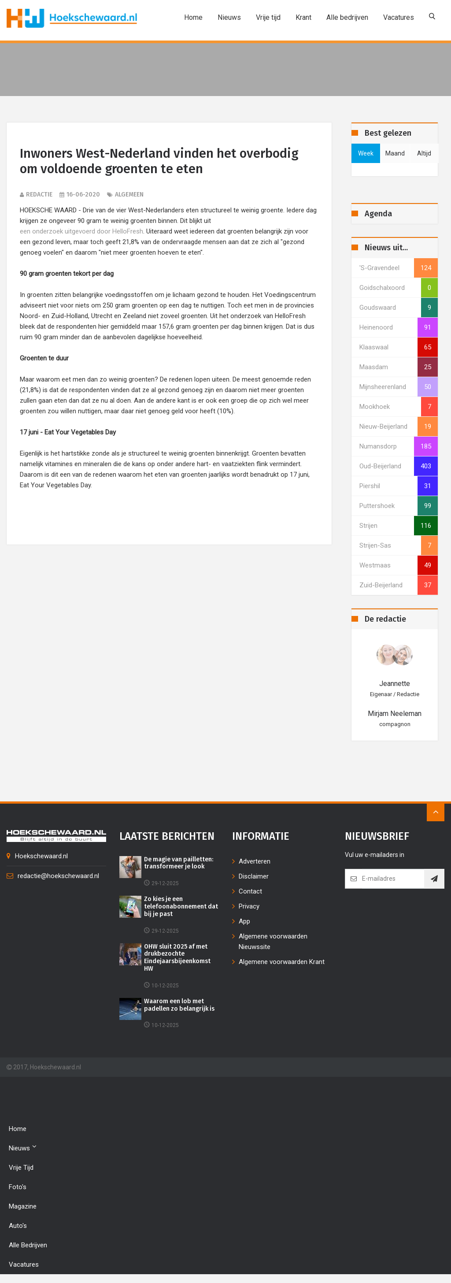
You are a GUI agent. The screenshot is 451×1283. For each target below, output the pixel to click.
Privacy (249, 906)
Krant (303, 17)
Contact (250, 891)
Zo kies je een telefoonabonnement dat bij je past (181, 907)
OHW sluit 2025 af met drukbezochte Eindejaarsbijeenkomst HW (177, 957)
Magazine (23, 1206)
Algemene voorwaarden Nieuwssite (273, 941)
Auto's (18, 1226)
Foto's (17, 1187)
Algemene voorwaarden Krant (282, 962)
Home (193, 17)
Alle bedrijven (347, 17)
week (365, 153)
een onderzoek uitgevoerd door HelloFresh (81, 231)
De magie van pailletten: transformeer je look (179, 863)
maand (395, 153)
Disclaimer (254, 876)
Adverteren (254, 861)
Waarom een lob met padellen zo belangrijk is (180, 1005)
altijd (424, 153)
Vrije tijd (268, 17)
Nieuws (229, 17)
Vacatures (398, 17)
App (244, 921)
